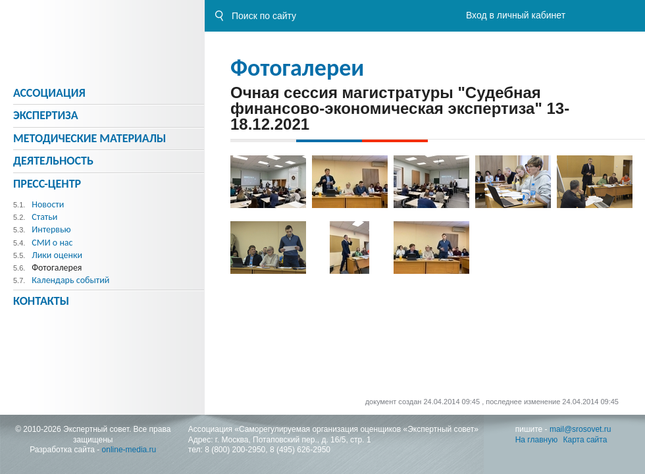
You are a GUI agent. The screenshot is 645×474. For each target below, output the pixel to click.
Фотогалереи (297, 67)
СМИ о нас (52, 242)
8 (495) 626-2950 (300, 449)
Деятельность (53, 160)
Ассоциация (49, 93)
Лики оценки (57, 255)
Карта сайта (585, 439)
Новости (48, 204)
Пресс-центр (47, 183)
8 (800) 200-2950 (235, 449)
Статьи (44, 217)
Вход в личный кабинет (515, 15)
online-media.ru (129, 449)
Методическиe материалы (89, 138)
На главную (536, 439)
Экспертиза (45, 115)
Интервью (51, 229)
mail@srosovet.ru (580, 429)
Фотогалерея (57, 267)
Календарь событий (70, 280)
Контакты (41, 301)
